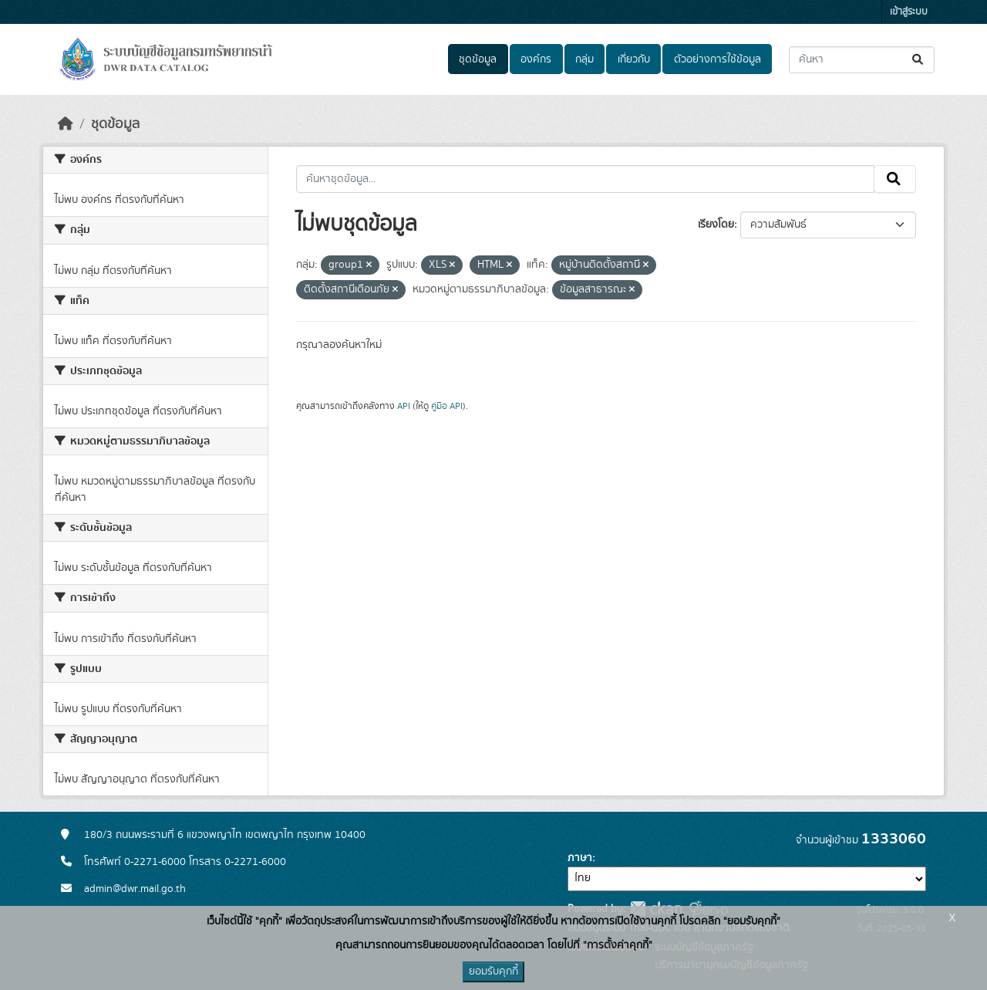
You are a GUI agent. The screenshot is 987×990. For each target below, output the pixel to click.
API (403, 406)
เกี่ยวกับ (634, 59)
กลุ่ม (584, 59)
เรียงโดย (716, 224)
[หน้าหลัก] (65, 124)
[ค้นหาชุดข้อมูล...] (862, 59)
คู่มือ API (447, 406)
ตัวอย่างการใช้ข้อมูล (717, 59)
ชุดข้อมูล (478, 59)
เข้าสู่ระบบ (909, 12)
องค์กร (535, 59)
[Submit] (918, 59)
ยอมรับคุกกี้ (493, 971)
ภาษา (580, 858)
